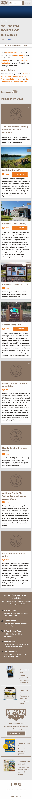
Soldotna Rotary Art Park (15, 285)
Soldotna (4, 21)
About (12, 796)
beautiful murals (11, 53)
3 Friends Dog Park (11, 325)
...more (20, 420)
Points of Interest (13, 45)
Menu (27, 3)
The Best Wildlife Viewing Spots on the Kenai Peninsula (15, 130)
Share (10, 39)
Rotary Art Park (19, 55)
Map (25, 45)
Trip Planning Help (16, 723)
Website (20, 174)
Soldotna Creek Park (12, 170)
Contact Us (16, 733)
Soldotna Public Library (14, 224)
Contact (19, 796)
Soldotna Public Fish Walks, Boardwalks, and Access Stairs (14, 496)
